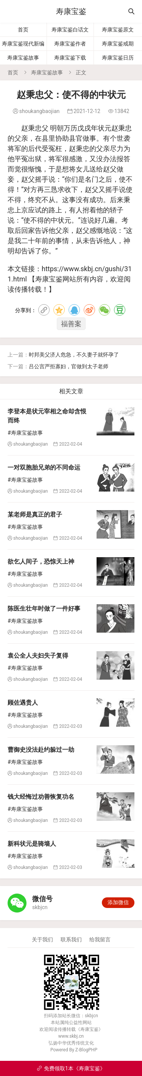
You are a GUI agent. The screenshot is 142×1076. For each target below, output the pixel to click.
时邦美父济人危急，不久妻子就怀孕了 (74, 355)
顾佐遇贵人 (23, 702)
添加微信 (118, 902)
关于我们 (42, 939)
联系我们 (71, 939)
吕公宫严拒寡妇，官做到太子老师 (68, 366)
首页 (23, 30)
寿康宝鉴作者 (70, 44)
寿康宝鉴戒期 (118, 44)
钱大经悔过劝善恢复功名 (41, 796)
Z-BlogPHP (86, 1049)
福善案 (71, 324)
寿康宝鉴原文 (118, 30)
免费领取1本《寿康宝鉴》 (71, 1068)
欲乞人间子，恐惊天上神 (41, 561)
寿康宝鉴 (71, 11)
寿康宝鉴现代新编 (23, 44)
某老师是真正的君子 (35, 514)
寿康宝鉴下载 (70, 58)
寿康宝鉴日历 (118, 58)
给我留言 (100, 939)
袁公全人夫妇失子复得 (38, 655)
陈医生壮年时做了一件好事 (44, 608)
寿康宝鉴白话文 (70, 30)
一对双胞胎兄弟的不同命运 (44, 467)
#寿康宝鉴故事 (25, 433)
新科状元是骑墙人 (32, 843)
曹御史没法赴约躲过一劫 (41, 749)
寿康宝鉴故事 (23, 58)
